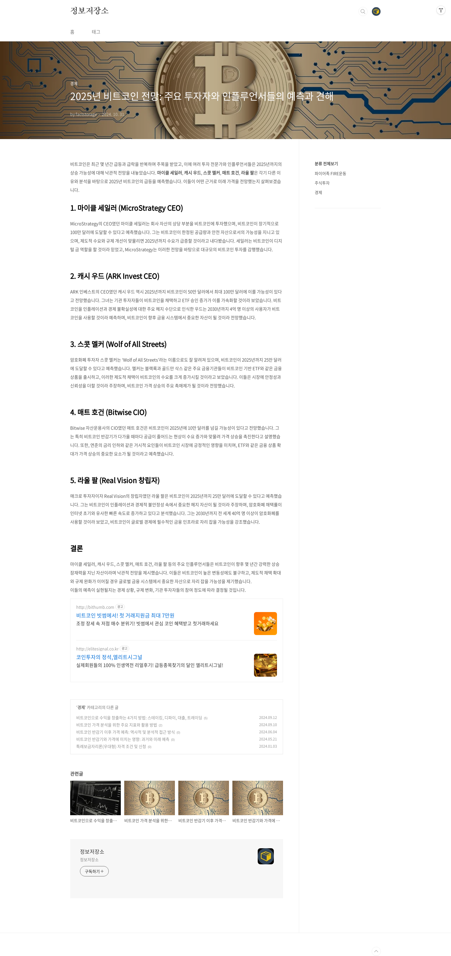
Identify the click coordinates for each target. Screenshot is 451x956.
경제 (81, 707)
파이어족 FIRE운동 (330, 173)
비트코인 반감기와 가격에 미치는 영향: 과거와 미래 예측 (122, 739)
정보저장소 (89, 11)
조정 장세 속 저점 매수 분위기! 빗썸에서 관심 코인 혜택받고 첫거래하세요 (147, 623)
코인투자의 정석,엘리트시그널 (109, 657)
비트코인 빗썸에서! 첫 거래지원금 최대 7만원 (125, 615)
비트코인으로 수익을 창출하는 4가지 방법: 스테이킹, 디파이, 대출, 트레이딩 (139, 717)
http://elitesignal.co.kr (97, 648)
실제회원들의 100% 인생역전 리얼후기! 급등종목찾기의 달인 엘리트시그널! (149, 664)
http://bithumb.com (95, 607)
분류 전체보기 (326, 163)
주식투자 (322, 183)
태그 (96, 31)
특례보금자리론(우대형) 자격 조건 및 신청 (111, 746)
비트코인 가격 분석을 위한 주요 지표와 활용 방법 (116, 725)
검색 (363, 11)
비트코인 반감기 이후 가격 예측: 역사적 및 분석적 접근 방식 (125, 732)
